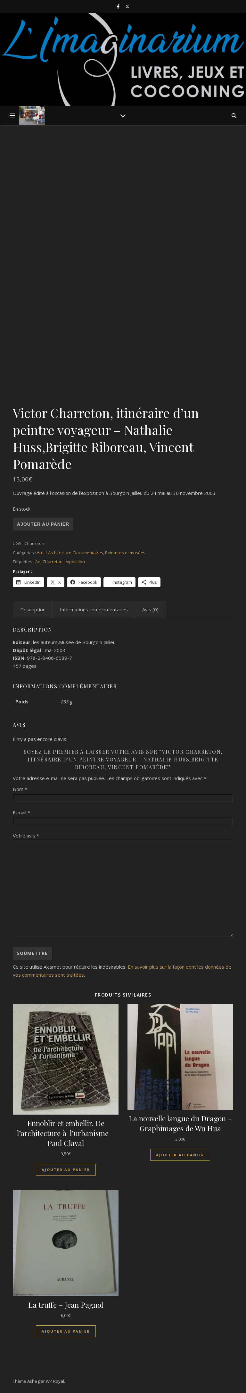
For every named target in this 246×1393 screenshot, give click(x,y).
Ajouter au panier (43, 524)
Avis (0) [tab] (150, 609)
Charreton (52, 562)
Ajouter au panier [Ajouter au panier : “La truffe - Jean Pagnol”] (66, 1331)
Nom (20, 789)
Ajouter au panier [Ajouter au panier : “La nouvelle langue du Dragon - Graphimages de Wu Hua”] (180, 1154)
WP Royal (55, 1381)
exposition (74, 562)
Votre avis (26, 835)
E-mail (21, 812)
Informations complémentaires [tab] (94, 609)
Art (38, 562)
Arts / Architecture (54, 553)
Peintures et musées (125, 553)
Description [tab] (32, 609)
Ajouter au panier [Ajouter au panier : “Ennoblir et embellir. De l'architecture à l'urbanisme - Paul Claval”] (66, 1169)
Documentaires (88, 553)
